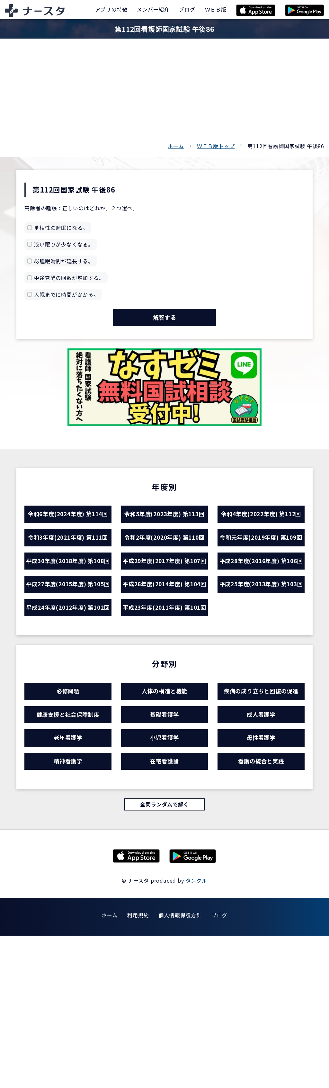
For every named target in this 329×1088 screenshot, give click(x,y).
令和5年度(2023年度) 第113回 (164, 531)
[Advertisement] (164, 93)
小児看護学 (164, 881)
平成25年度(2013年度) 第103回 (261, 678)
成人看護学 (261, 853)
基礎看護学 (164, 853)
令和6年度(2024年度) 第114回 (68, 531)
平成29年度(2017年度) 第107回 (164, 629)
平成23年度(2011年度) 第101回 (164, 727)
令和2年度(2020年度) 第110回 (164, 580)
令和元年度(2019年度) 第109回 (261, 580)
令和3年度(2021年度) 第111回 (68, 580)
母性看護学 (261, 881)
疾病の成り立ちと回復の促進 (261, 825)
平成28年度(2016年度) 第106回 (261, 629)
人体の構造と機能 (164, 825)
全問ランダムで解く (164, 956)
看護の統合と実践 (261, 909)
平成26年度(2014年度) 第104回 (164, 678)
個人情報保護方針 (179, 1067)
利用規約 (138, 1067)
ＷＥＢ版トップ (216, 146)
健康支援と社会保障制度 (68, 853)
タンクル (196, 1033)
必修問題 (68, 825)
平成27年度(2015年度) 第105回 (68, 678)
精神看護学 (68, 909)
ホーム (176, 146)
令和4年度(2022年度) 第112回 (261, 531)
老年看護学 (68, 881)
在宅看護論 (164, 909)
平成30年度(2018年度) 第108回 (68, 629)
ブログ (219, 1067)
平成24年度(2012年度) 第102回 (68, 727)
